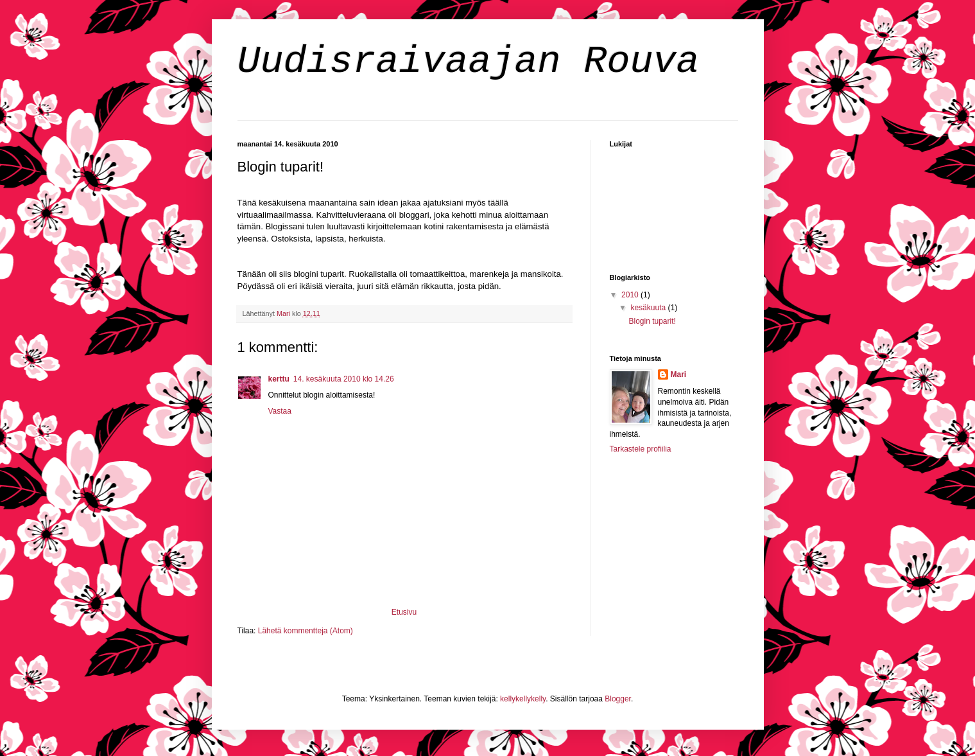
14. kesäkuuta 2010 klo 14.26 (343, 378)
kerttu (278, 378)
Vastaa (279, 411)
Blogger (618, 698)
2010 (631, 294)
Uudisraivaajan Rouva (468, 62)
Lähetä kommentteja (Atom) (305, 630)
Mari (679, 374)
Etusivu (404, 612)
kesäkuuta (649, 307)
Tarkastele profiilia (640, 448)
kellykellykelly (523, 698)
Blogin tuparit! (651, 321)
